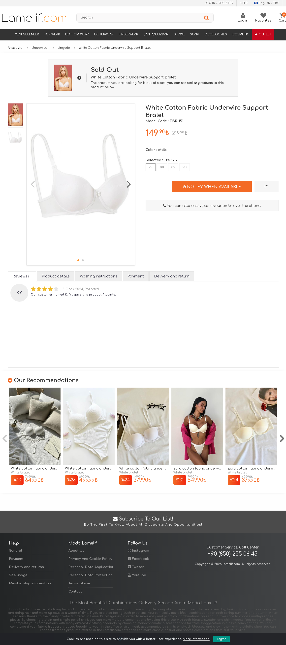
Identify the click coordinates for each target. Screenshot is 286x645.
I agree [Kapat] (221, 639)
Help (244, 3)
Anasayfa (15, 48)
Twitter (136, 567)
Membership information (30, 583)
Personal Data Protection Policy (90, 575)
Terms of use (79, 583)
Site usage (18, 575)
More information (196, 639)
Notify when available (212, 187)
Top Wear (52, 34)
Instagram (138, 550)
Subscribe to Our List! (143, 522)
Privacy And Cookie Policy (90, 559)
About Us (76, 550)
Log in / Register (219, 3)
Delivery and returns (26, 567)
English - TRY (266, 3)
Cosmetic (240, 34)
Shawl (179, 34)
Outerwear (103, 34)
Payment (16, 559)
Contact (75, 591)
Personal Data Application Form (90, 567)
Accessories (216, 34)
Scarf (195, 34)
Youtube (137, 575)
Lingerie (64, 48)
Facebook (138, 559)
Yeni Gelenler (27, 34)
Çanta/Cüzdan (155, 34)
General (15, 550)
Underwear (128, 34)
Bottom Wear (77, 34)
